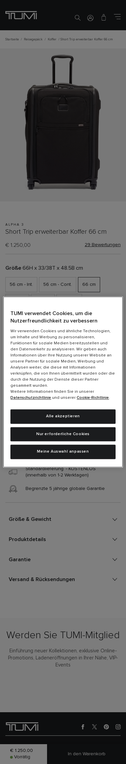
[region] (63, 381)
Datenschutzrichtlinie (30, 398)
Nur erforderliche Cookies (63, 434)
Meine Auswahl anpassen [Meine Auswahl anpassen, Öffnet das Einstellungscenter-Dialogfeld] (63, 452)
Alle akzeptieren (63, 416)
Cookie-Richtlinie (93, 398)
